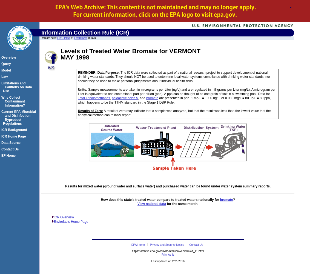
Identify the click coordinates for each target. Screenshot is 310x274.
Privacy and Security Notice (167, 244)
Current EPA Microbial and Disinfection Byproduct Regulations (19, 117)
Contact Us (11, 149)
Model (7, 70)
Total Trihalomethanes (94, 98)
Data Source (12, 143)
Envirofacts (80, 37)
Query (7, 64)
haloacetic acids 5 (125, 98)
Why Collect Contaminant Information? (14, 101)
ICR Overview (64, 217)
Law (5, 77)
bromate (152, 98)
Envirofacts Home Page (71, 222)
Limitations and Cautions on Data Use (17, 87)
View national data (151, 204)
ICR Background (15, 130)
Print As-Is (168, 254)
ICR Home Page (14, 136)
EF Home (9, 156)
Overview (9, 57)
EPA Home (63, 37)
